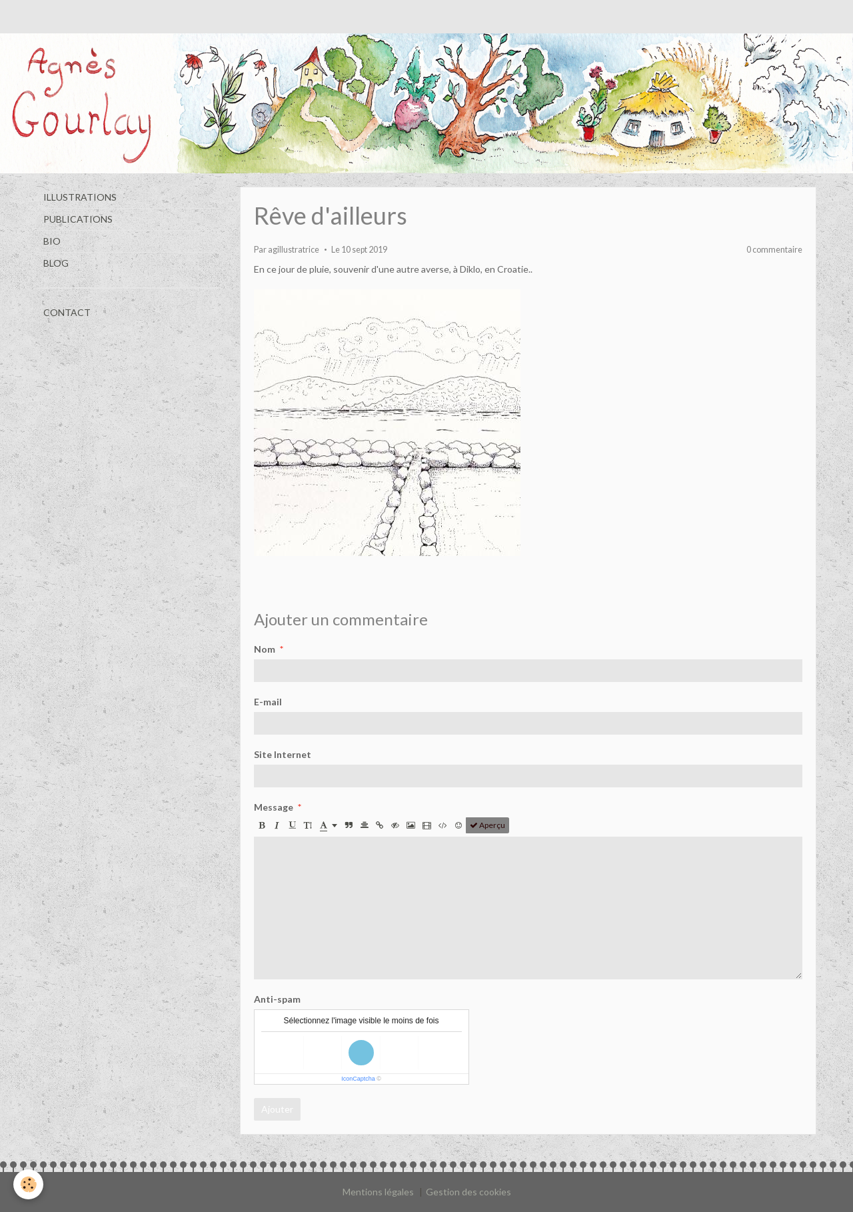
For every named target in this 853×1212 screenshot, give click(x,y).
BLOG (56, 263)
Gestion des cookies (468, 1191)
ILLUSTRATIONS (80, 197)
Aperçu (487, 825)
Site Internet (282, 754)
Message (273, 807)
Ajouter (277, 1109)
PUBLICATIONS (78, 219)
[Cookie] (28, 1184)
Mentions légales (378, 1191)
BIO (52, 241)
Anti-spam (277, 999)
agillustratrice (293, 250)
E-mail (268, 701)
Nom (264, 649)
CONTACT (67, 312)
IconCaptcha (358, 1078)
